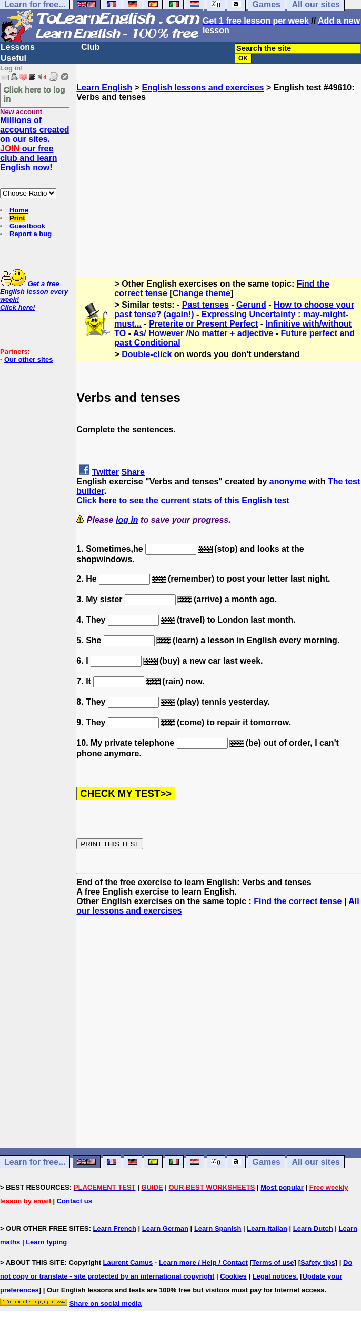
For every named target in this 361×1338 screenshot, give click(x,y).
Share (133, 472)
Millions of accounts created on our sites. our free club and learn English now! (34, 144)
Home (18, 210)
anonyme (287, 481)
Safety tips (317, 1262)
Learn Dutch (313, 1228)
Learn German (165, 1228)
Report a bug (30, 234)
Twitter (105, 472)
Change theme (201, 293)
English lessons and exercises (203, 87)
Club (90, 47)
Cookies (233, 1276)
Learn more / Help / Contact (203, 1262)
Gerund (251, 304)
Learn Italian (267, 1228)
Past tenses (205, 304)
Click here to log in (34, 94)
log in (127, 519)
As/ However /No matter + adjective (203, 333)
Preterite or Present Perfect (203, 323)
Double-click (147, 354)
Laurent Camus (128, 1262)
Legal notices (274, 1276)
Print (17, 218)
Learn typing (46, 1242)
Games (266, 1162)
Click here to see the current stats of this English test (182, 500)
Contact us (74, 1201)
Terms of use (273, 1262)
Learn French (114, 1228)
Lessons (18, 47)
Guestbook (27, 226)
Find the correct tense (298, 901)
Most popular (282, 1187)
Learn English (104, 87)
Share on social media (105, 1303)
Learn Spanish (218, 1228)
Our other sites (28, 359)
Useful (13, 58)
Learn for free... (34, 1162)
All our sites (316, 1162)
